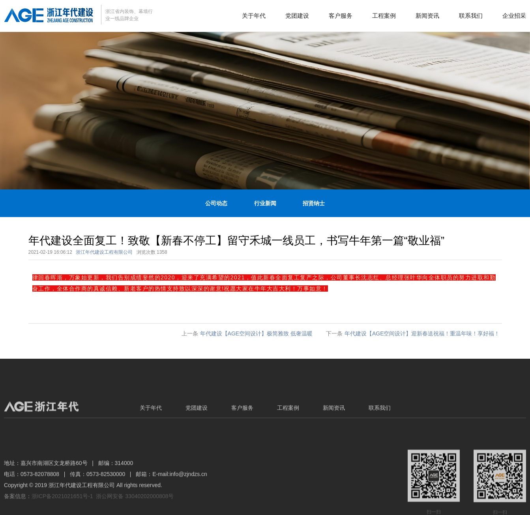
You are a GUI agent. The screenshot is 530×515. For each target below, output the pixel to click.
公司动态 (216, 203)
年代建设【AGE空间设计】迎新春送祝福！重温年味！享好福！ (422, 333)
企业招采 (514, 15)
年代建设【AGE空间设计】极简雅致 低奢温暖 (256, 333)
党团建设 (297, 15)
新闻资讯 (427, 15)
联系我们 (471, 15)
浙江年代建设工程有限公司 (104, 252)
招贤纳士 (314, 203)
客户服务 (340, 15)
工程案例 (384, 15)
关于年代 (254, 15)
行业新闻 (265, 203)
